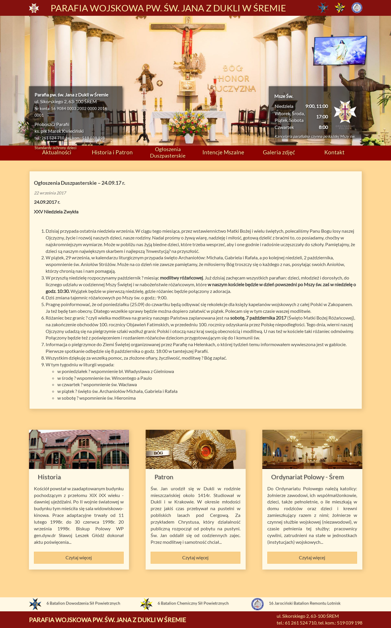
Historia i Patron (112, 152)
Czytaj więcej (79, 557)
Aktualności (56, 152)
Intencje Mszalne (223, 152)
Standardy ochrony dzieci (55, 147)
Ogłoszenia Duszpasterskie (167, 152)
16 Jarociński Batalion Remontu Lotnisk (304, 603)
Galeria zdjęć (279, 152)
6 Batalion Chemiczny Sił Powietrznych (193, 603)
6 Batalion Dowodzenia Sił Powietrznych (83, 603)
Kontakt (334, 152)
